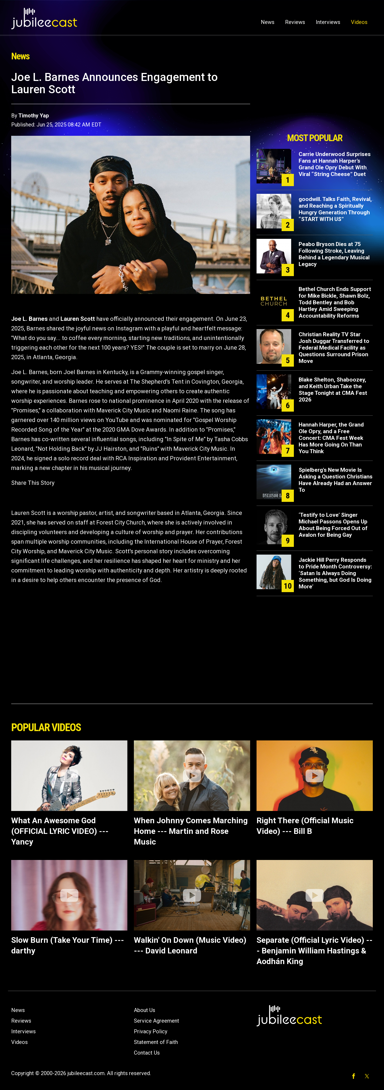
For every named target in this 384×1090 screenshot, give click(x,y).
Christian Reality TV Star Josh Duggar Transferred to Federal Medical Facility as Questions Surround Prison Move (334, 347)
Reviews (295, 22)
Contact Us (147, 1053)
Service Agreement (156, 1021)
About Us (144, 1010)
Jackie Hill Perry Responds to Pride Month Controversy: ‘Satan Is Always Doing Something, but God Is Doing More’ (335, 573)
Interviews (328, 22)
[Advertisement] (315, 100)
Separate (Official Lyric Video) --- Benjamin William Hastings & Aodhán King (315, 950)
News (267, 22)
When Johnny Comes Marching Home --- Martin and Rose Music (191, 831)
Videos (359, 22)
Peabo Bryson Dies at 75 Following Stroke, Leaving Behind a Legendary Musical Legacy (334, 254)
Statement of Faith (156, 1042)
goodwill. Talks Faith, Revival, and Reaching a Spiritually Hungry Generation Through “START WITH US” (335, 209)
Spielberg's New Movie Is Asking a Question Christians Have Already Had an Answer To (336, 480)
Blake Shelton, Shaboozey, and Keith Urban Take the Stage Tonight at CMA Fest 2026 (333, 389)
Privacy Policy (150, 1031)
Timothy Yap (33, 115)
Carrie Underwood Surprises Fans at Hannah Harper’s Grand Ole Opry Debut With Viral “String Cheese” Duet (335, 164)
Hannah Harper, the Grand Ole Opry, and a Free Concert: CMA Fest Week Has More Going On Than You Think (331, 437)
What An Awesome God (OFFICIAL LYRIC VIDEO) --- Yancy (60, 831)
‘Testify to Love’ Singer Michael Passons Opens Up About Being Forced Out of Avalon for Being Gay (333, 525)
